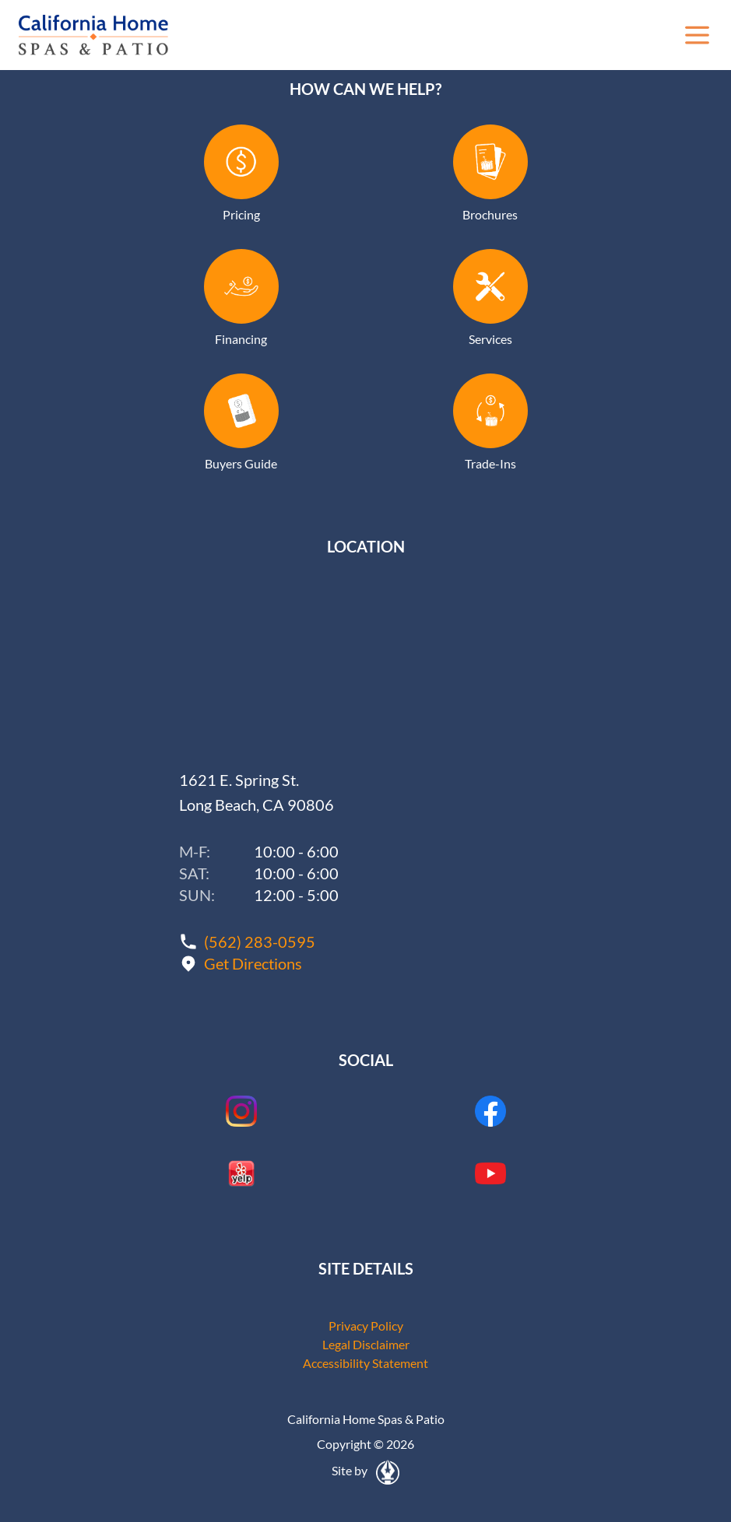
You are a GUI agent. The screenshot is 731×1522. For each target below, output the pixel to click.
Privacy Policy (366, 1325)
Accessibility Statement (365, 1362)
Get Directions (253, 963)
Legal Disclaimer (365, 1344)
